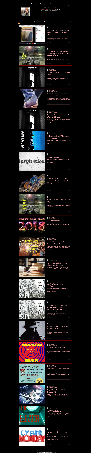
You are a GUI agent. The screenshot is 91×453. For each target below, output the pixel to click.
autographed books (31, 21)
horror (48, 21)
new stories (61, 21)
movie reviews (54, 21)
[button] (70, 21)
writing (38, 21)
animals (43, 21)
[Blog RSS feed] (19, 23)
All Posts (20, 21)
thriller (25, 21)
